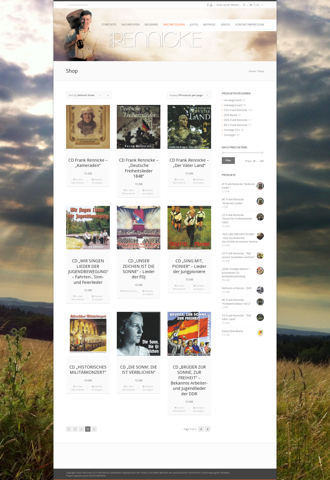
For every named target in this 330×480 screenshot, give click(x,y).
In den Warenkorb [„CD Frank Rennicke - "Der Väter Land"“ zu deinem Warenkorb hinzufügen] (179, 181)
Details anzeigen (97, 181)
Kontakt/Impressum (250, 24)
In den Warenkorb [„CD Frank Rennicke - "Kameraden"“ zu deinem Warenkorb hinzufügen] (77, 181)
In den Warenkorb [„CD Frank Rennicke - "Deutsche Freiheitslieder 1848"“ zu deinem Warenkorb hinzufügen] (128, 192)
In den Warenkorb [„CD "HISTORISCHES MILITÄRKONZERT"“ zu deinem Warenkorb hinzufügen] (77, 388)
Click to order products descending (108, 96)
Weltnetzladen (174, 24)
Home (252, 71)
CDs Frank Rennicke (235, 110)
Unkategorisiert (233, 105)
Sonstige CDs (232, 129)
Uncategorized (232, 100)
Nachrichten (131, 24)
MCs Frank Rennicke (236, 125)
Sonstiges (230, 135)
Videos (225, 24)
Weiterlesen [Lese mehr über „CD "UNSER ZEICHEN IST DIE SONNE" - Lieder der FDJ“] (128, 290)
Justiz (194, 24)
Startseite (109, 24)
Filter (228, 160)
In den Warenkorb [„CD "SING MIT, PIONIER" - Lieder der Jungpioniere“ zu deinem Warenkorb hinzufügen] (179, 287)
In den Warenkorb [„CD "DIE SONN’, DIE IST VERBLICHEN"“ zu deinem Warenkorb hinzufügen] (128, 388)
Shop (261, 71)
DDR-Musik (230, 115)
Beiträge (209, 24)
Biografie (151, 24)
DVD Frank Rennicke (236, 120)
